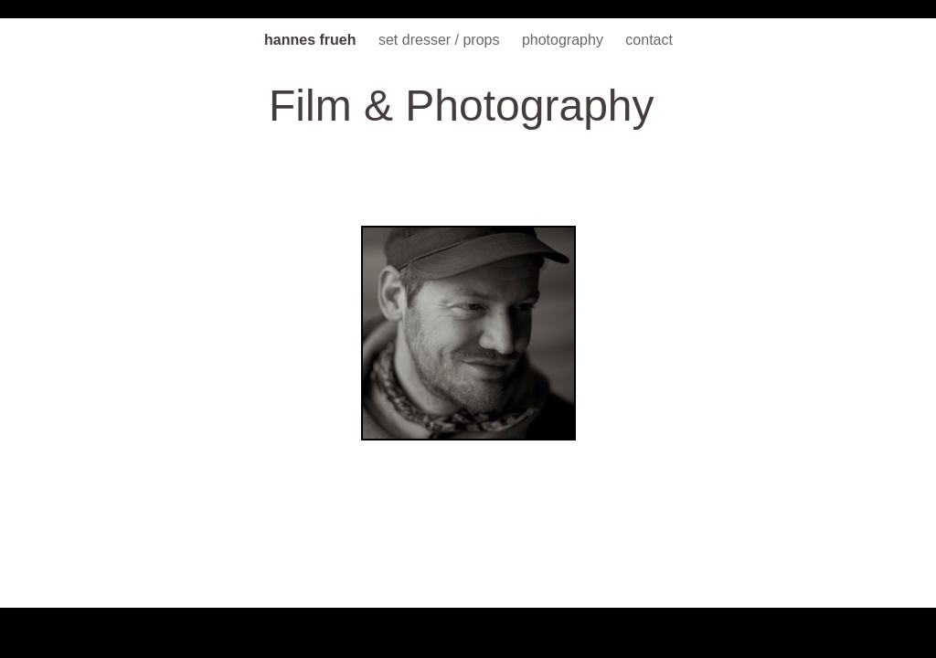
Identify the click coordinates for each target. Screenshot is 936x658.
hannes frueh (312, 40)
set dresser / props (441, 40)
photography (564, 40)
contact (649, 40)
